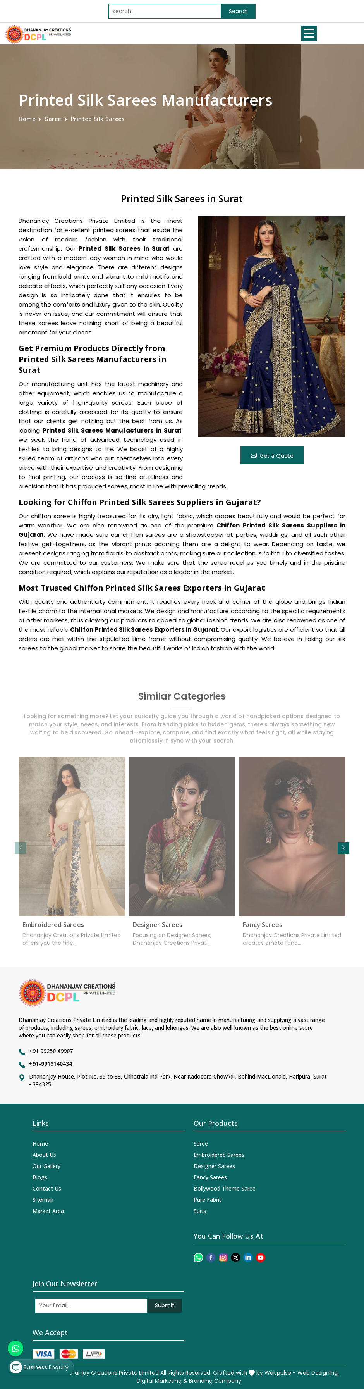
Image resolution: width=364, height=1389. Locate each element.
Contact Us (47, 1188)
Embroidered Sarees (53, 929)
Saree (53, 118)
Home (27, 118)
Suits (200, 1211)
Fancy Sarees (262, 929)
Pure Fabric (208, 1199)
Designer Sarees (158, 929)
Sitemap (43, 1199)
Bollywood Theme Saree (225, 1188)
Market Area (48, 1211)
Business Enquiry (39, 1367)
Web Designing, (318, 1373)
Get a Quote (272, 455)
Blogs (40, 1177)
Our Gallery (46, 1166)
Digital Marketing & (162, 1381)
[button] (343, 848)
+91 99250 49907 (51, 1051)
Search (238, 11)
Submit (164, 1305)
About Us (44, 1154)
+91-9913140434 (50, 1063)
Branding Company (215, 1381)
